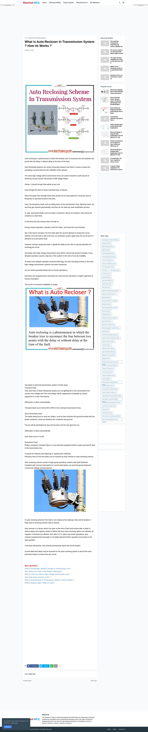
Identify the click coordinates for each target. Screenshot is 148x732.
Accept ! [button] (7, 727)
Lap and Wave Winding (108, 351)
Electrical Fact (106, 287)
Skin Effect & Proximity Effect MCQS (110, 400)
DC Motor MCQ (115, 270)
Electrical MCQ (106, 297)
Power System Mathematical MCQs (110, 383)
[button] (120, 2)
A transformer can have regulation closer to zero (116, 160)
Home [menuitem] (44, 2)
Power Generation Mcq (108, 375)
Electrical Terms (106, 314)
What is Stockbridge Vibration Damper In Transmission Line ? (48, 569)
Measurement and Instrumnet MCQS (110, 362)
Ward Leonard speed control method (110, 420)
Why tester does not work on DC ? (38, 577)
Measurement (105, 358)
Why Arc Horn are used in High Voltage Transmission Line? (47, 574)
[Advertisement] (74, 20)
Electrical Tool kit (106, 321)
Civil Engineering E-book (108, 256)
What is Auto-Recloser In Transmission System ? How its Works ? (49, 580)
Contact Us (122, 729)
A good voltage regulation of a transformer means (116, 167)
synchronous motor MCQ (109, 406)
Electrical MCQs (34, 729)
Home (26, 38)
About (114, 729)
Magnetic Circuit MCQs (108, 355)
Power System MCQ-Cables (109, 389)
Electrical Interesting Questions (37, 38)
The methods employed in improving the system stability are (116, 44)
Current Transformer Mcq (109, 263)
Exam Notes (105, 331)
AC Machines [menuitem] (95, 2)
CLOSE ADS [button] (7, 5)
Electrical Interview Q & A (109, 294)
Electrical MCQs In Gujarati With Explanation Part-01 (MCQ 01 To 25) (116, 152)
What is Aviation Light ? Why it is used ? (40, 583)
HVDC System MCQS (108, 341)
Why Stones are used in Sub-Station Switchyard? (43, 571)
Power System (106, 379)
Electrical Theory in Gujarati (109, 318)
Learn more (14, 723)
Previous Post (27, 680)
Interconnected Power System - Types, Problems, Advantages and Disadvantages (115, 101)
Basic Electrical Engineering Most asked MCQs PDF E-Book (116, 110)
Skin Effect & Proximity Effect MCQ (111, 396)
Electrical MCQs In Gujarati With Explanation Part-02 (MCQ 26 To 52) (116, 134)
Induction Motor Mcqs (108, 348)
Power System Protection (109, 392)
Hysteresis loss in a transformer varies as (116, 76)
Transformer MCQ (107, 412)
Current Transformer (107, 260)
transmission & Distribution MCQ (111, 416)
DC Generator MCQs (107, 267)
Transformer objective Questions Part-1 (116, 118)
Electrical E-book (106, 284)
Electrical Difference (107, 280)
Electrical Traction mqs (108, 324)
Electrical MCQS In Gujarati (109, 301)
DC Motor (104, 270)
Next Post (93, 680)
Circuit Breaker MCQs (108, 253)
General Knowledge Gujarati (109, 334)
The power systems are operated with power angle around (116, 51)
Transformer (105, 409)
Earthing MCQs (106, 277)
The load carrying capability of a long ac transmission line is (116, 60)
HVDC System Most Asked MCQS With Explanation (116, 126)
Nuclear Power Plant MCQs (109, 365)
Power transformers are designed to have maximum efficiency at (116, 143)
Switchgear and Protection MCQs (111, 402)
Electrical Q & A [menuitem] (82, 2)
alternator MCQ (106, 243)
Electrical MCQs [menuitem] (55, 2)
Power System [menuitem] (68, 2)
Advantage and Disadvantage (110, 240)
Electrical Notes (106, 304)
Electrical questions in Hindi (109, 307)
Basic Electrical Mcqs (108, 246)
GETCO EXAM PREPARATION (110, 338)
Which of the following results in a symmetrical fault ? (116, 69)
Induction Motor (106, 345)
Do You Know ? (106, 273)
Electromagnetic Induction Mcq (110, 328)
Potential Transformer (108, 368)
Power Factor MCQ (107, 372)
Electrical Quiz (106, 311)
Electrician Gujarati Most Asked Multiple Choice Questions (116, 91)
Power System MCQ (107, 385)
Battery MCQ (105, 250)
